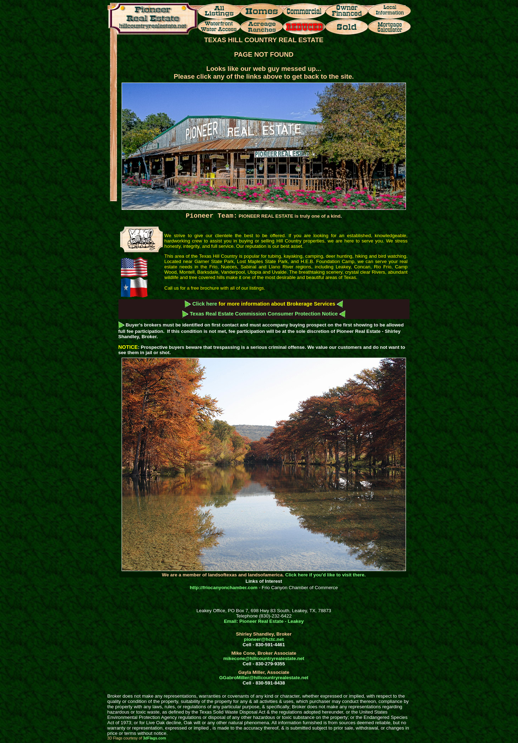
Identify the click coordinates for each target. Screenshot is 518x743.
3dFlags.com (154, 738)
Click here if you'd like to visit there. (325, 574)
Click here (204, 304)
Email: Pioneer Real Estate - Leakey (263, 621)
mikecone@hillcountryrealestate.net (264, 658)
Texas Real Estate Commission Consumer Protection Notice (264, 314)
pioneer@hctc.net (264, 639)
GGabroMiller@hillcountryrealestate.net (263, 677)
